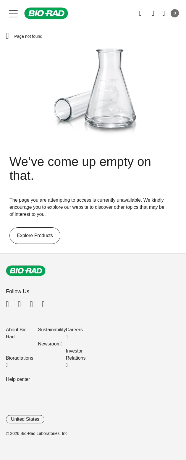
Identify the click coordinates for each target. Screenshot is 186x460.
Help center (18, 379)
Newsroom (49, 343)
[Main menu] (13, 13)
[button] (7, 36)
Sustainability (52, 329)
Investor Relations (76, 354)
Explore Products (31, 235)
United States (25, 419)
